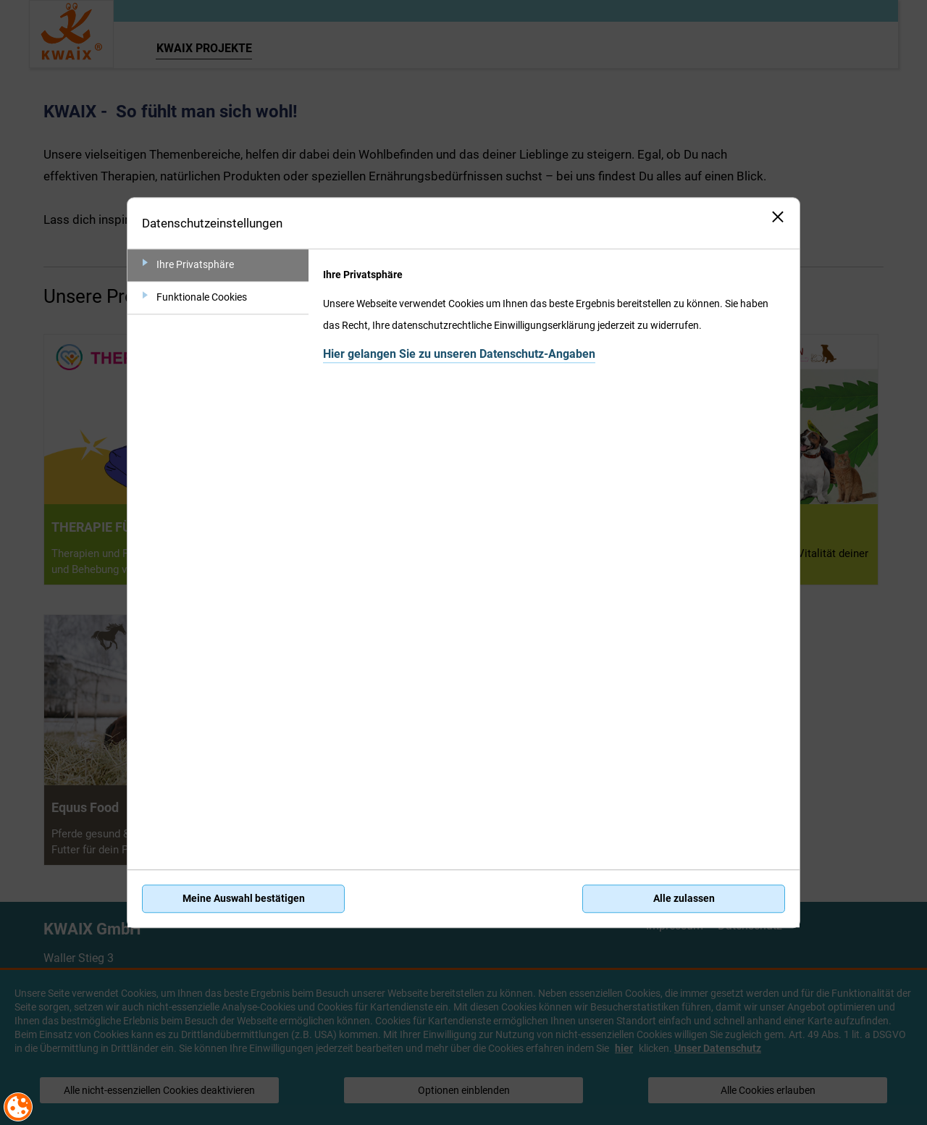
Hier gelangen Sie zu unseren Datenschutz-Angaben (459, 354)
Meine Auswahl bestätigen (244, 899)
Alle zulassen (684, 899)
